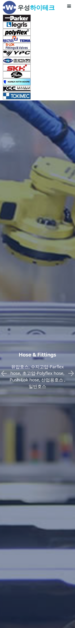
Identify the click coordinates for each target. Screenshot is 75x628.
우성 (36, 7)
